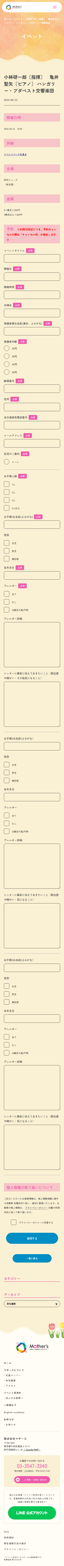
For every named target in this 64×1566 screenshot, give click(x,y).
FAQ (6, 1531)
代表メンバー (13, 1375)
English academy (14, 1412)
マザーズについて (14, 1370)
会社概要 (11, 1380)
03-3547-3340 (32, 1465)
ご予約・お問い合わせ (35, 1479)
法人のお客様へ (14, 1398)
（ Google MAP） (32, 1449)
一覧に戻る (32, 1258)
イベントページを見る (15, 154)
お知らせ (9, 1419)
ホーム (7, 1363)
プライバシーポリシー (36, 1207)
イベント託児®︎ (12, 1392)
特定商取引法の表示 (15, 1543)
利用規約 (9, 1537)
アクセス (11, 1385)
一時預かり (10, 1405)
